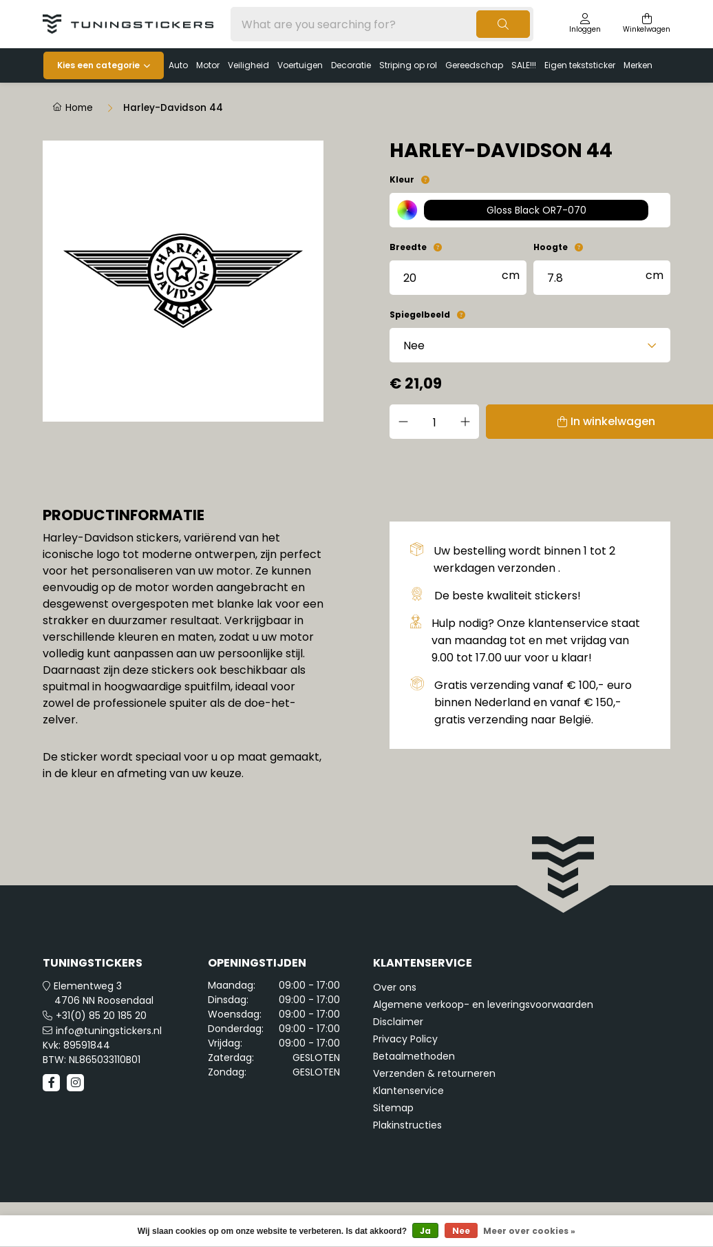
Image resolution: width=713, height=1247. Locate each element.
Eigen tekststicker (579, 65)
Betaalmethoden (414, 1056)
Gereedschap (474, 65)
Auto (178, 65)
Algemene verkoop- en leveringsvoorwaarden (483, 1004)
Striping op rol (408, 65)
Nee (461, 1231)
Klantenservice (408, 1090)
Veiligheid (248, 65)
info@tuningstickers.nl (109, 1031)
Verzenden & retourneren (434, 1073)
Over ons (394, 987)
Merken (638, 65)
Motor (208, 65)
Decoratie (351, 65)
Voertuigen (300, 65)
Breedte (408, 247)
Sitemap (393, 1108)
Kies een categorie (98, 65)
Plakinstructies (407, 1125)
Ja (425, 1231)
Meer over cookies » (529, 1231)
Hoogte (550, 247)
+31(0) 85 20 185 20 (101, 1015)
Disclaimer (398, 1022)
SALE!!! (523, 65)
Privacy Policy (405, 1039)
